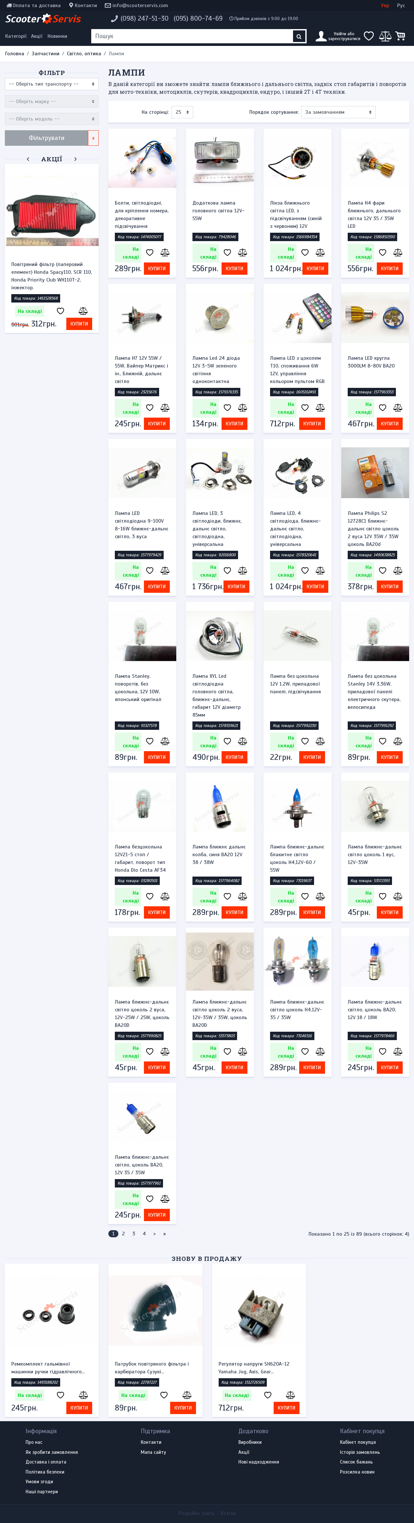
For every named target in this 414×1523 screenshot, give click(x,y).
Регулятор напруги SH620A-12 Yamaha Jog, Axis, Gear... (254, 1368)
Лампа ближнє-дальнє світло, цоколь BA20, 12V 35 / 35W (142, 1165)
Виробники (250, 1442)
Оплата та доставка (37, 5)
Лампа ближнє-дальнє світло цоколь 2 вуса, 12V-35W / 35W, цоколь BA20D (219, 1013)
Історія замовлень (360, 1452)
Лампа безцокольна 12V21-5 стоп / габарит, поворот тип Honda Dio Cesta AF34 (140, 858)
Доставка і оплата (46, 1462)
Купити (79, 324)
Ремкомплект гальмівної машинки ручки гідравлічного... (48, 1368)
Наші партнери (42, 1492)
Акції (36, 36)
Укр (385, 5)
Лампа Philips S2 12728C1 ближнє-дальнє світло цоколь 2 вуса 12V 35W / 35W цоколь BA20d (373, 529)
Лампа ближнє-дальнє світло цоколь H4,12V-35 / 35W (297, 1010)
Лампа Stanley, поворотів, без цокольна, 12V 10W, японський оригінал (138, 688)
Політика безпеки (45, 1472)
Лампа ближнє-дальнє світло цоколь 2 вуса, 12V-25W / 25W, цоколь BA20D (142, 1013)
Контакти (86, 5)
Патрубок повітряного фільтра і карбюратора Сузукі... (152, 1368)
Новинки (57, 36)
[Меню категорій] (16, 36)
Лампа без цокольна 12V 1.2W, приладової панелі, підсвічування (295, 684)
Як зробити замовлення (52, 1452)
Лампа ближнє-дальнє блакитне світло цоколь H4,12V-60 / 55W (297, 858)
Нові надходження (258, 1462)
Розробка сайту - (207, 1513)
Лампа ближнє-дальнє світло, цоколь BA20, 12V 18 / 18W (375, 1010)
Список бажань (356, 1462)
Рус (401, 5)
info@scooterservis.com (140, 5)
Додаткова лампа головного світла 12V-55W (218, 211)
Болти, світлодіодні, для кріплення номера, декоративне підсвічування (142, 214)
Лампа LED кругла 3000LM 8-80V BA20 (371, 362)
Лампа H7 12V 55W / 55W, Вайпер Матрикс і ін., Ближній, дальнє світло (141, 370)
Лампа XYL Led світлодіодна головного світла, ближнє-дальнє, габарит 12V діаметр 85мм (216, 695)
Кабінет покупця (358, 1442)
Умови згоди (39, 1482)
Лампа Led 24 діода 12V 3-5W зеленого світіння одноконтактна (216, 370)
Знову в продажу (207, 1258)
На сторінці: (155, 112)
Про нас (34, 1442)
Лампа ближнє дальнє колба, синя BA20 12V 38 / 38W (218, 855)
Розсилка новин (357, 1472)
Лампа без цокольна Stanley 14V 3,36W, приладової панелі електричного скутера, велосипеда (374, 691)
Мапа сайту (153, 1452)
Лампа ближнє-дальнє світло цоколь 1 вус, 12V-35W (375, 855)
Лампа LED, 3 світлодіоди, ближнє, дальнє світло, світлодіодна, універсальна (217, 529)
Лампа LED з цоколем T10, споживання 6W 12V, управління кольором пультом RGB (297, 370)
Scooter (43, 19)
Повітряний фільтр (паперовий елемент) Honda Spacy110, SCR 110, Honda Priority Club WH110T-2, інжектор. (51, 276)
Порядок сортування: (274, 112)
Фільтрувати (47, 138)
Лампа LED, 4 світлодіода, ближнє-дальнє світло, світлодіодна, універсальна (295, 529)
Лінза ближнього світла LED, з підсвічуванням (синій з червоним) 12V (296, 214)
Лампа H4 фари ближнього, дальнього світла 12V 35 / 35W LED (374, 214)
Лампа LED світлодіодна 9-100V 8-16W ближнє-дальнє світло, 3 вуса (141, 525)
